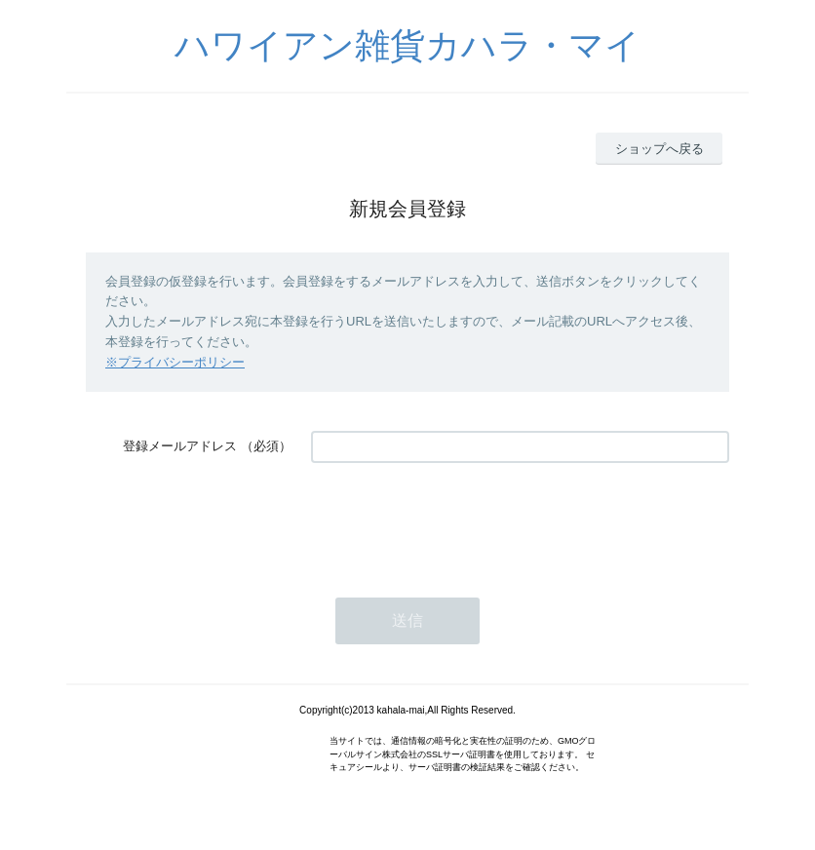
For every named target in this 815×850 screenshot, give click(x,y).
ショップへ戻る (659, 148)
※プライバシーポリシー (175, 362)
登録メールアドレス (180, 446)
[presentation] (459, 521)
